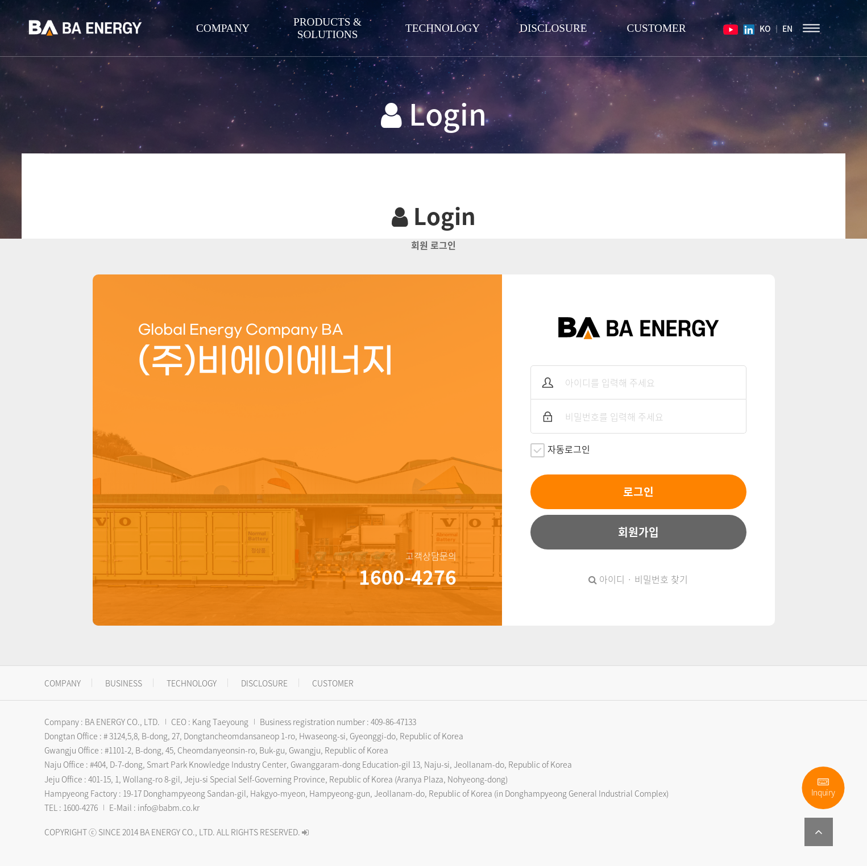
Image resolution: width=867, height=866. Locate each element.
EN (787, 28)
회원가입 (638, 532)
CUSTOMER (656, 28)
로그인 (638, 491)
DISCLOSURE (553, 28)
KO (764, 28)
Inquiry (823, 788)
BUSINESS (123, 683)
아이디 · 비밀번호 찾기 (638, 579)
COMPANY (223, 28)
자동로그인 (560, 449)
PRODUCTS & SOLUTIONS (327, 28)
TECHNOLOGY (442, 28)
